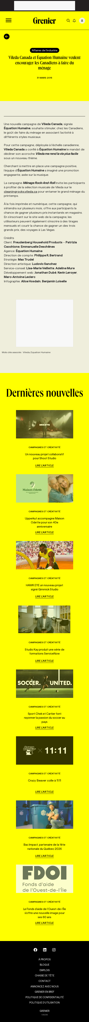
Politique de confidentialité (45, 997)
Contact (44, 981)
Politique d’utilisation (44, 1002)
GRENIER (45, 1011)
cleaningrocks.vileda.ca (20, 191)
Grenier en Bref (44, 991)
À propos (44, 959)
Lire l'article (44, 465)
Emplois (45, 970)
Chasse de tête (44, 975)
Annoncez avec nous (44, 986)
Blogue (44, 964)
